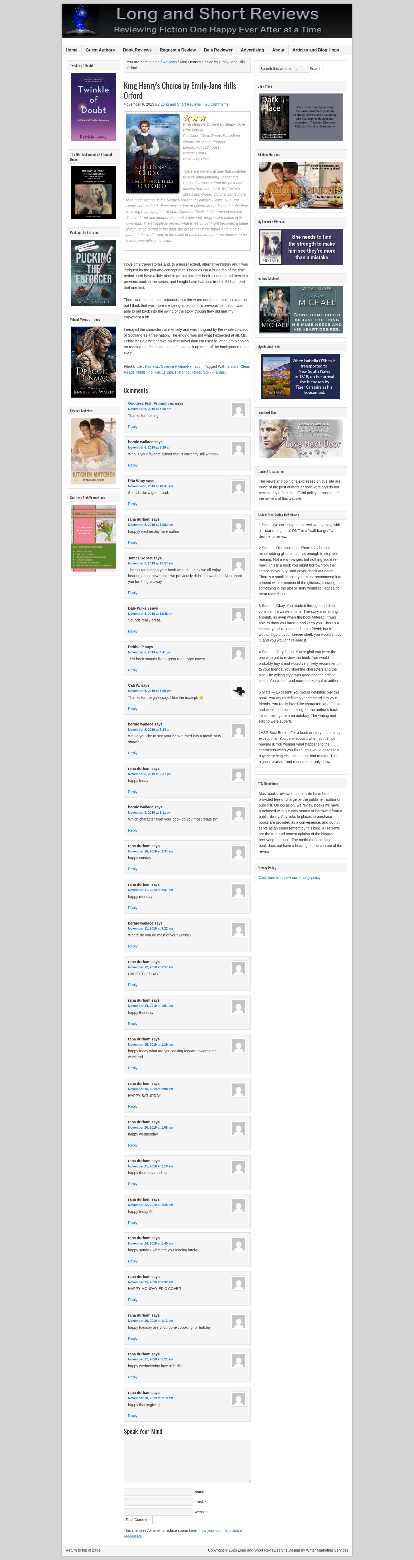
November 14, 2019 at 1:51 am (150, 1006)
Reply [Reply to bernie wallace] (133, 465)
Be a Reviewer (218, 50)
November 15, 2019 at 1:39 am (150, 1045)
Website (201, 1512)
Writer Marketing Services (327, 1550)
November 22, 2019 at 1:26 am (150, 1205)
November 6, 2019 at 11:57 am (150, 563)
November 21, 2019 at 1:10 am (150, 1166)
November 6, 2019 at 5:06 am (149, 409)
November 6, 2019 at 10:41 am (150, 486)
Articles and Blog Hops (316, 50)
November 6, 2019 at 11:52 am (150, 525)
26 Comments (216, 104)
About (278, 50)
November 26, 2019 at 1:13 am (150, 1321)
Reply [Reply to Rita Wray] (133, 504)
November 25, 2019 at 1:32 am (150, 1282)
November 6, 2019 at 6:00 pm (150, 691)
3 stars (232, 366)
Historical (182, 372)
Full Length (164, 372)
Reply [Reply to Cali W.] (133, 708)
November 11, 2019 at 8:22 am (150, 928)
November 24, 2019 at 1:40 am (150, 1243)
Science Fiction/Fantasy (180, 366)
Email (199, 1502)
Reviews (152, 366)
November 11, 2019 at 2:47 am (150, 890)
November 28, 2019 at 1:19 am (150, 1398)
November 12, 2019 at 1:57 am (150, 967)
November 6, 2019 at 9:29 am (149, 447)
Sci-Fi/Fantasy (215, 372)
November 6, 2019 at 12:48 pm (150, 614)
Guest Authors (100, 50)
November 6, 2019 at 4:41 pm (150, 652)
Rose (196, 372)
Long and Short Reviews (207, 21)
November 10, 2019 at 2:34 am (150, 851)
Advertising (252, 50)
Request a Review (178, 50)
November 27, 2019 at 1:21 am (150, 1359)
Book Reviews (137, 50)
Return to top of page (83, 1550)
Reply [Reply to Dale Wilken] (133, 631)
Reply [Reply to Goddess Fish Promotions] (133, 427)
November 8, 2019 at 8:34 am (149, 730)
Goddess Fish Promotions (151, 403)
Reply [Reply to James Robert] (133, 593)
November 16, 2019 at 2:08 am (150, 1089)
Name (199, 1492)
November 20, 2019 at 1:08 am (150, 1127)
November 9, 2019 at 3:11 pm (150, 812)
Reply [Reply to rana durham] (133, 542)
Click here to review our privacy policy (290, 877)
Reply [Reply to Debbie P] (133, 670)
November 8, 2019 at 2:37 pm (150, 774)
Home (71, 50)
